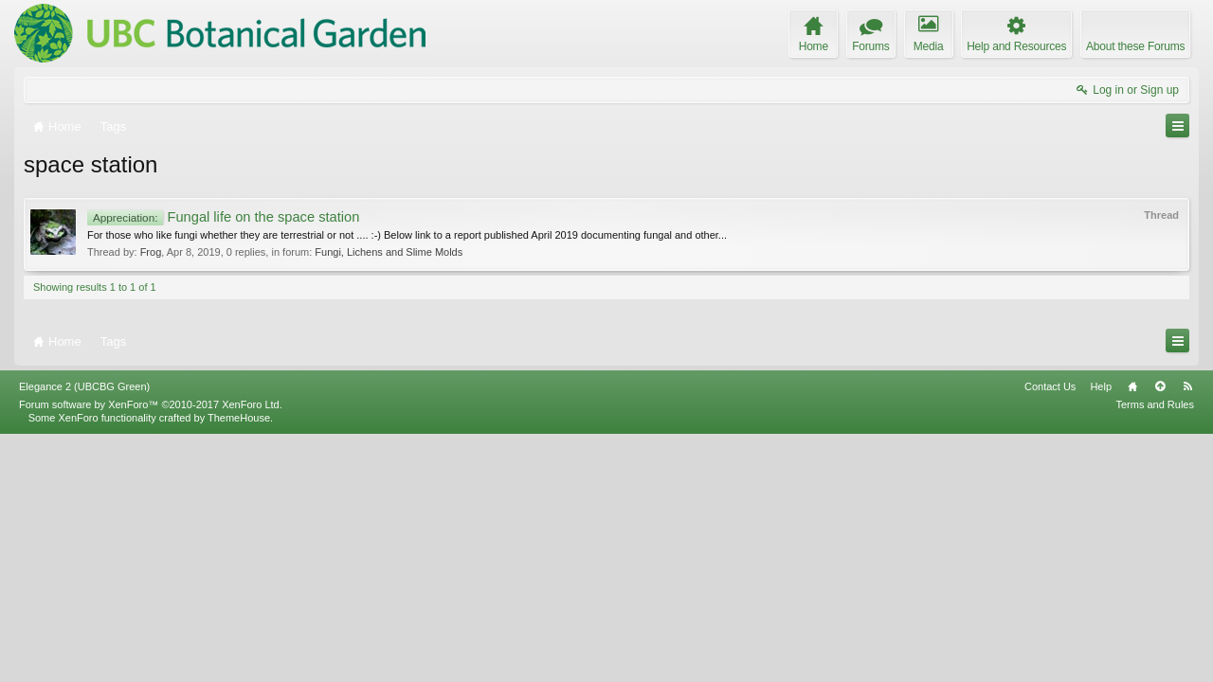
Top (1160, 633)
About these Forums (1135, 46)
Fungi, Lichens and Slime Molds (388, 252)
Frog (151, 252)
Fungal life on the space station (223, 216)
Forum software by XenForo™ (150, 651)
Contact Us (1050, 633)
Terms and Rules (1154, 651)
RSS (1187, 633)
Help (1101, 633)
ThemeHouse (239, 665)
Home (1132, 633)
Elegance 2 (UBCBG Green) (84, 633)
